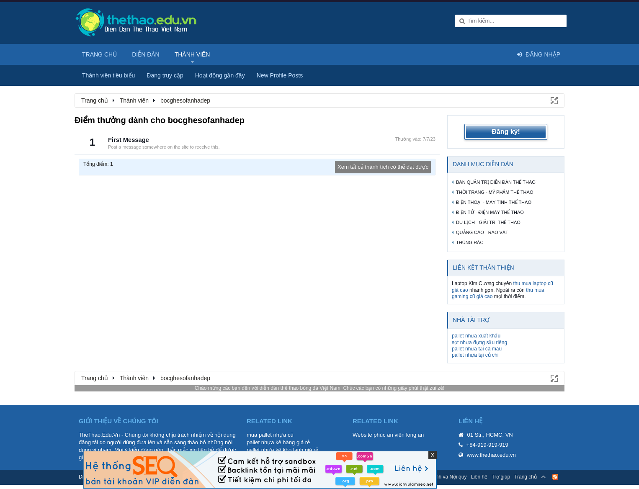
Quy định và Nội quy (444, 477)
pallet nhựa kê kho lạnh (275, 450)
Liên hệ (479, 477)
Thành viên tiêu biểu (108, 75)
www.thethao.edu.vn (491, 455)
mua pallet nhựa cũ (270, 435)
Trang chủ (99, 54)
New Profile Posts (280, 75)
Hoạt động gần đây (220, 75)
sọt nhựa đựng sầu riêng (479, 342)
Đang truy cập (165, 75)
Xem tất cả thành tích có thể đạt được (383, 167)
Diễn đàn (146, 54)
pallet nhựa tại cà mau (477, 349)
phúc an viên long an (399, 435)
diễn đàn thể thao (279, 388)
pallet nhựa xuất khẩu (476, 336)
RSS (555, 477)
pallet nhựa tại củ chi (475, 355)
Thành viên (192, 54)
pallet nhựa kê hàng (271, 442)
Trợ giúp (501, 477)
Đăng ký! (506, 131)
